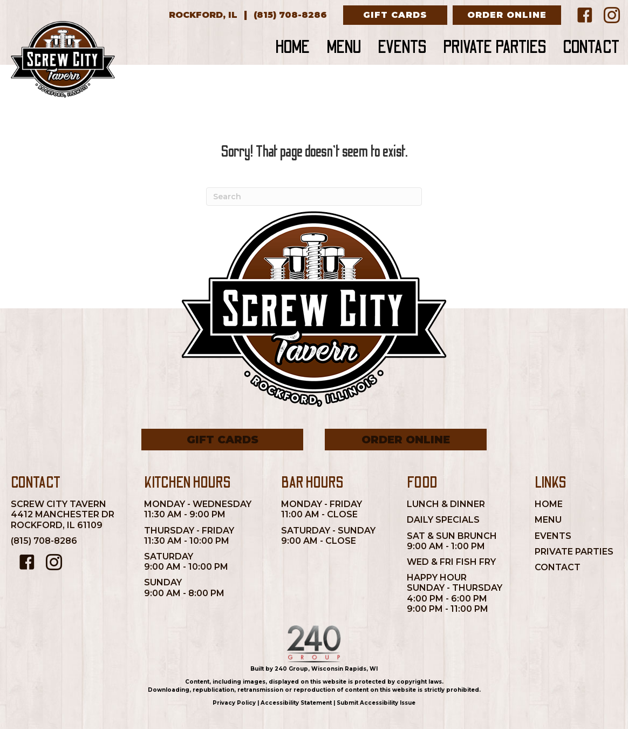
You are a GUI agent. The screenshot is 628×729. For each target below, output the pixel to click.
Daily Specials (443, 520)
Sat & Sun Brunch (452, 536)
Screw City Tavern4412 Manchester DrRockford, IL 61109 (62, 514)
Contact (558, 567)
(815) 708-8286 (44, 541)
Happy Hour (437, 577)
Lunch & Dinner (446, 504)
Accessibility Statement (296, 702)
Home (549, 504)
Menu (548, 520)
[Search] (314, 196)
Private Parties (574, 551)
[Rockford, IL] (203, 15)
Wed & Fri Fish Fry (451, 562)
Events (553, 536)
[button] (395, 15)
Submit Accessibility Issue (376, 702)
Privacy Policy (234, 702)
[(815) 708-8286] (290, 15)
